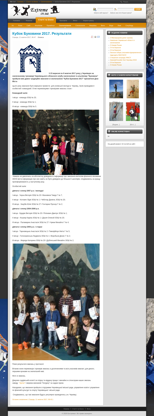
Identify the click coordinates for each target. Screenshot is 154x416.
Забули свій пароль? (101, 13)
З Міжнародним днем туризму (121, 38)
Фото (88, 409)
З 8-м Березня (115, 47)
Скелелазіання (46, 2)
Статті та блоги (32, 2)
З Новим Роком (116, 45)
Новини (66, 409)
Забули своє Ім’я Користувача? (121, 13)
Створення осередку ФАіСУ (120, 57)
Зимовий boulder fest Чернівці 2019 (123, 60)
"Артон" (22, 383)
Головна (20, 2)
